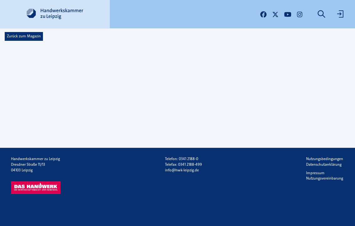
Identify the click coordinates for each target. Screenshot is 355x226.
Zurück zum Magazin (24, 36)
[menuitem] (322, 14)
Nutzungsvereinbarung (324, 178)
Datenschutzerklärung (324, 164)
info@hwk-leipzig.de (182, 170)
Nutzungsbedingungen (324, 158)
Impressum (315, 172)
